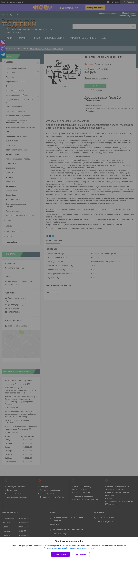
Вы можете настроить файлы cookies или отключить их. (68, 548)
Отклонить (81, 554)
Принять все (60, 554)
